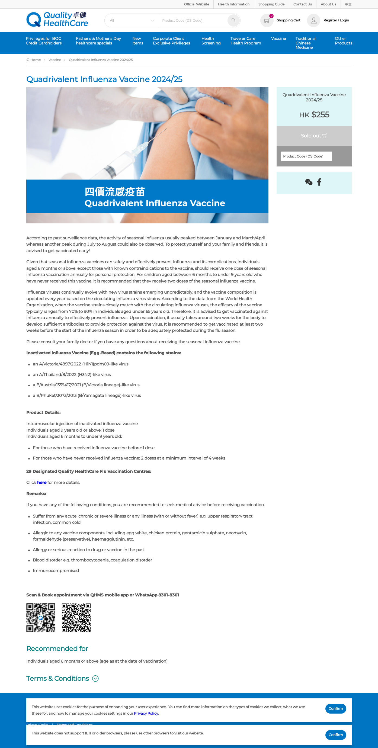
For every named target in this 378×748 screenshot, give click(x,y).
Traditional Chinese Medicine (306, 43)
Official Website (196, 4)
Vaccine (278, 38)
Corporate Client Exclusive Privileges (171, 40)
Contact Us (302, 4)
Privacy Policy (146, 713)
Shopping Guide (271, 4)
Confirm (336, 708)
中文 (348, 4)
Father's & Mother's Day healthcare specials (98, 40)
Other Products (343, 40)
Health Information (233, 4)
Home (33, 60)
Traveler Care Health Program (245, 40)
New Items (137, 40)
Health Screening (211, 40)
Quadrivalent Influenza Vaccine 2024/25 (101, 60)
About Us (328, 4)
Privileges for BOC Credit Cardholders (44, 40)
